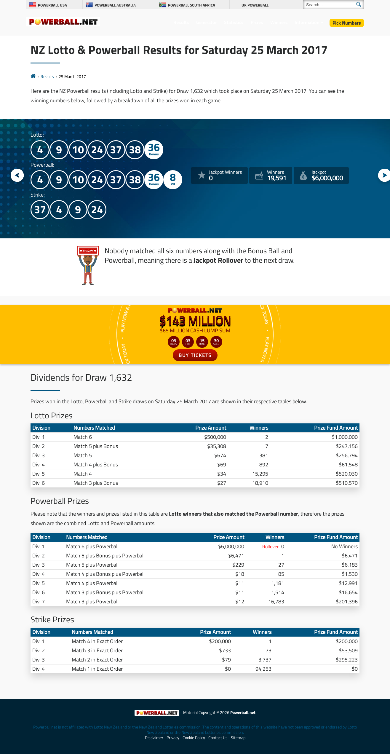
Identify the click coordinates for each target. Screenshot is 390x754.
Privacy (173, 737)
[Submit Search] (359, 4)
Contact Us (218, 737)
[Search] (333, 4)
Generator (206, 22)
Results (181, 22)
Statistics (234, 22)
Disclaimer (154, 737)
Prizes (257, 22)
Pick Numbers (347, 22)
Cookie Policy (194, 737)
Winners (279, 22)
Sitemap (238, 737)
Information (307, 22)
